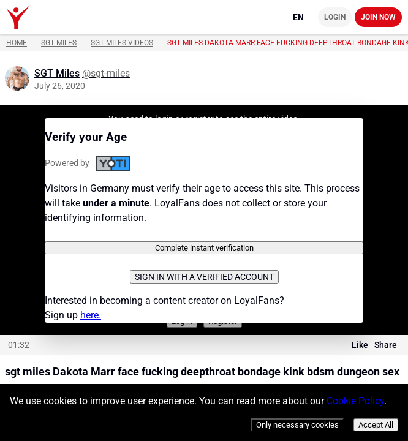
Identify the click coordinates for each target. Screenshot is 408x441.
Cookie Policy (355, 401)
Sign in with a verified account (204, 277)
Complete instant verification (204, 247)
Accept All (375, 424)
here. (90, 315)
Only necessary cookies (297, 424)
